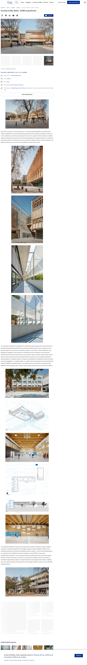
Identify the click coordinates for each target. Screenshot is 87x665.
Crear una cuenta (73, 2)
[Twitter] (6, 15)
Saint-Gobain (22, 88)
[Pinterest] (17, 15)
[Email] (13, 15)
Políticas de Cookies (19, 657)
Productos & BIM (37, 2)
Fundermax (15, 88)
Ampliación (10, 72)
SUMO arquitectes (16, 75)
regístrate (31, 660)
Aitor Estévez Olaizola (17, 85)
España (25, 72)
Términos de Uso (38, 655)
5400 (8, 79)
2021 (8, 82)
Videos (51, 2)
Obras (22, 2)
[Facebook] (2, 15)
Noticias (45, 2)
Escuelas (4, 72)
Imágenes (28, 2)
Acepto (78, 656)
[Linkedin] (9, 15)
